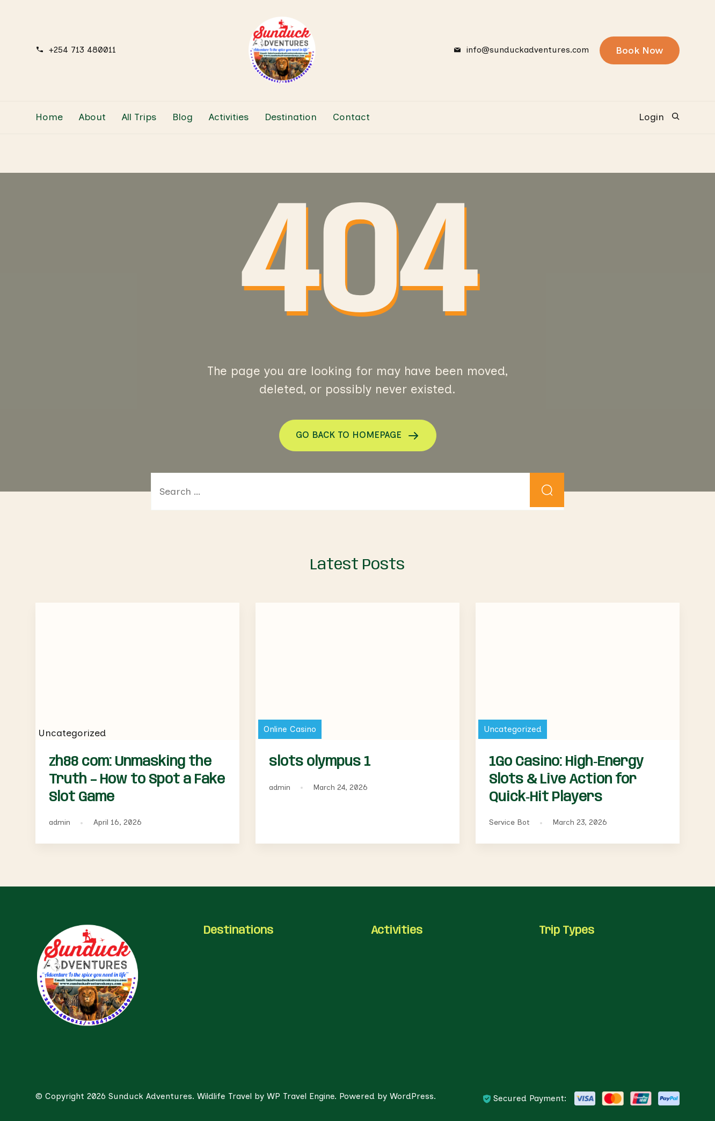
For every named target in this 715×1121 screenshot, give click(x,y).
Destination (291, 117)
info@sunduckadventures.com (527, 50)
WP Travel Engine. (302, 1095)
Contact (351, 117)
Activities (229, 117)
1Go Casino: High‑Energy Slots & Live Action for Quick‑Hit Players (566, 779)
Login (651, 117)
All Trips (139, 117)
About (92, 117)
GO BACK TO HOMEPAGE (350, 435)
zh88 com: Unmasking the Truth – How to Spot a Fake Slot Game (137, 779)
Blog (182, 117)
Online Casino (290, 728)
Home (49, 117)
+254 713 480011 (82, 50)
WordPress (412, 1095)
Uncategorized (513, 728)
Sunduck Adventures (150, 1095)
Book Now (639, 50)
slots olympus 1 (319, 761)
